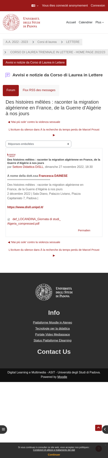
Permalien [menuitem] (84, 230)
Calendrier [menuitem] (86, 22)
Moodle (62, 376)
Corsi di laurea (47, 42)
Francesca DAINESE (53, 175)
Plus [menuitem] (98, 22)
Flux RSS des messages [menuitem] (39, 90)
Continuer (54, 454)
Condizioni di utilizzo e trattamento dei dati (54, 450)
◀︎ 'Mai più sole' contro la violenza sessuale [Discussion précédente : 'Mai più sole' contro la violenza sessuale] (34, 121)
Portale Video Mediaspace (52, 334)
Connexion (98, 5)
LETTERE (73, 42)
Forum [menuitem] (11, 90)
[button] (35, 5)
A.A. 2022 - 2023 (17, 42)
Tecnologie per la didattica (52, 328)
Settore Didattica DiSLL (27, 166)
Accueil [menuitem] (71, 22)
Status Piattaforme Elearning (53, 340)
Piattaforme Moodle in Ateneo (52, 322)
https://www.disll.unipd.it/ (25, 207)
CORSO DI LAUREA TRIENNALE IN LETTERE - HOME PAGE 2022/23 (57, 52)
